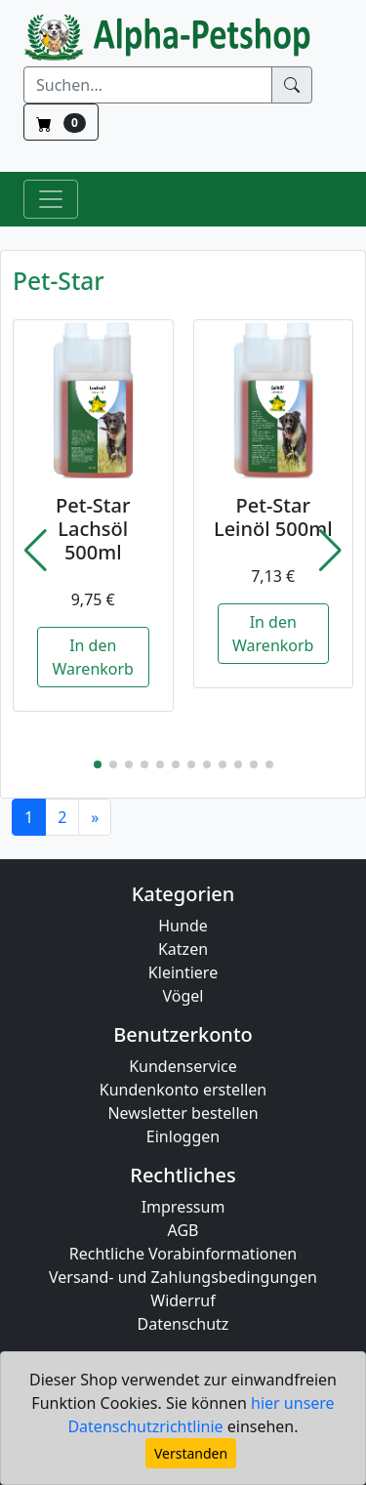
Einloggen (183, 1136)
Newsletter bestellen (182, 1113)
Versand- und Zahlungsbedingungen (183, 1277)
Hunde (183, 925)
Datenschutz (183, 1324)
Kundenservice (183, 1066)
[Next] (94, 817)
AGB (183, 1230)
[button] (35, 550)
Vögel (183, 996)
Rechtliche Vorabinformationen (183, 1253)
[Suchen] (147, 84)
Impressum (183, 1206)
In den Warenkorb (93, 657)
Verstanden (190, 1453)
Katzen (183, 949)
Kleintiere (183, 972)
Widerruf (182, 1300)
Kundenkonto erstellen (183, 1089)
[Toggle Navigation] (50, 199)
